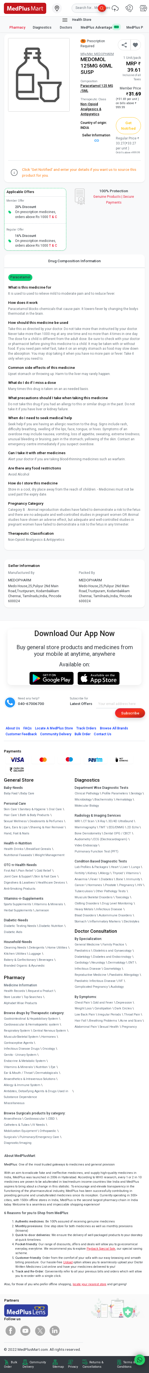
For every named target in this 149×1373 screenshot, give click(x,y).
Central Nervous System (49, 1030)
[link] (25, 8)
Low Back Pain (85, 1014)
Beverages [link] (46, 960)
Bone (119, 879)
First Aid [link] (9, 870)
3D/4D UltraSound (120, 821)
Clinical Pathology (87, 793)
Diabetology (82, 957)
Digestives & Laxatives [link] (19, 882)
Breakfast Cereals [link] (38, 849)
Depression (124, 1002)
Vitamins (132, 873)
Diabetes (107, 879)
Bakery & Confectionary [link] (20, 960)
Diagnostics (42, 27)
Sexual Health (109, 1027)
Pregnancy (126, 885)
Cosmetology (112, 969)
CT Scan (88, 821)
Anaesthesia (12, 1119)
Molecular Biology (87, 805)
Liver (124, 867)
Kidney (92, 873)
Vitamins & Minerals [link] (48, 904)
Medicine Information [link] (20, 985)
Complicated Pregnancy (91, 987)
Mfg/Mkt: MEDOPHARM (97, 54)
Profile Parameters (115, 793)
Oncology (48, 1049)
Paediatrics (82, 950)
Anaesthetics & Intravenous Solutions (29, 1079)
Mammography (85, 827)
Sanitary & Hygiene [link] (33, 809)
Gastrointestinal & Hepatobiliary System (31, 1019)
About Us (13, 728)
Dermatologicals (46, 1073)
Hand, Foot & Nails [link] (16, 833)
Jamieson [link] (42, 910)
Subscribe (130, 713)
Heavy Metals (84, 909)
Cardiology (82, 962)
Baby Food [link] (11, 793)
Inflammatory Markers (105, 921)
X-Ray (101, 821)
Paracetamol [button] (20, 277)
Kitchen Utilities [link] (15, 954)
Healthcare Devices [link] (51, 882)
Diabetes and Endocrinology (112, 957)
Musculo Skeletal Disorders (94, 897)
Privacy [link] (73, 1367)
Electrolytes (131, 921)
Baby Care (27, 793)
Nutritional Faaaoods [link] (18, 855)
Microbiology (83, 799)
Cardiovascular (34, 1119)
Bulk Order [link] (10, 1365)
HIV (139, 885)
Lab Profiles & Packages (91, 867)
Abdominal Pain (86, 1027)
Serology (136, 793)
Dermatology (116, 962)
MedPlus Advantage (100, 27)
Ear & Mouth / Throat (18, 1073)
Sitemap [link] (58, 1367)
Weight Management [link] (49, 855)
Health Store (76, 20)
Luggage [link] (35, 954)
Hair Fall (80, 1020)
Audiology (117, 987)
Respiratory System (17, 1030)
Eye (53, 1067)
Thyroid (118, 873)
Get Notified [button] (128, 126)
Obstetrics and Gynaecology (112, 950)
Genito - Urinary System (20, 1055)
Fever (94, 879)
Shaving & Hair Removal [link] (46, 827)
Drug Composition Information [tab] (74, 261)
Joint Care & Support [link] (17, 876)
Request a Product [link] (40, 991)
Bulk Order (83, 734)
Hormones (48, 1037)
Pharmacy (17, 27)
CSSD (51, 1119)
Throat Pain (132, 1014)
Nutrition (42, 1067)
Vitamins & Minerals (18, 1067)
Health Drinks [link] (13, 849)
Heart (114, 867)
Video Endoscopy (86, 845)
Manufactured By (21, 573)
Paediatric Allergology (124, 975)
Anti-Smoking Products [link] (19, 889)
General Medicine (87, 944)
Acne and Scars (131, 1020)
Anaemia (81, 879)
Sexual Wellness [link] (15, 821)
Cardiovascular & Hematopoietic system (31, 1024)
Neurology (98, 962)
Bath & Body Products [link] (34, 815)
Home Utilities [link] (57, 947)
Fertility (80, 873)
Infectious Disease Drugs (22, 1049)
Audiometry (83, 839)
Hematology (124, 799)
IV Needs (38, 1125)
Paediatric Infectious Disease (95, 981)
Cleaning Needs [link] (15, 947)
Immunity (133, 879)
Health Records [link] (14, 991)
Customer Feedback (21, 734)
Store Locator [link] (12, 997)
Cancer (80, 885)
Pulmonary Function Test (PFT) (96, 851)
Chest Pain (82, 1002)
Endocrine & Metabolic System (25, 1061)
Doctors (66, 27)
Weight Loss (83, 1008)
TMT (102, 827)
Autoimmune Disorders (115, 915)
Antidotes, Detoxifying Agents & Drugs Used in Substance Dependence (36, 1094)
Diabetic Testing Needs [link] (20, 926)
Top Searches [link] (33, 997)
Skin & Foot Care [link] (45, 876)
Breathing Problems (103, 1020)
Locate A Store (54, 728)
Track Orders (86, 728)
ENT (131, 962)
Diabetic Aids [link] (13, 932)
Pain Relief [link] (25, 870)
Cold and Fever (103, 1002)
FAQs (27, 728)
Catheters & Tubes (17, 1125)
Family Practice (113, 944)
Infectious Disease (109, 909)
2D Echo (133, 827)
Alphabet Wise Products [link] (20, 1003)
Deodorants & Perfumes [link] (46, 821)
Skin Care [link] (10, 809)
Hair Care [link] (10, 815)
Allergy (104, 873)
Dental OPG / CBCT (117, 833)
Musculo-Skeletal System (21, 1037)
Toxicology (122, 897)
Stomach (81, 921)
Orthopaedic (48, 1131)
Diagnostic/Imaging (17, 1143)
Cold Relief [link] (43, 870)
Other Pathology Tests (111, 891)
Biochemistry (103, 799)
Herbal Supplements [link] (18, 910)
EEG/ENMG (116, 827)
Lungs (135, 867)
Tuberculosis (84, 891)
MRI (77, 821)
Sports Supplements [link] (17, 904)
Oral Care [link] (55, 809)
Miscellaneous (14, 1103)
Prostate (110, 885)
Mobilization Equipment (20, 1131)
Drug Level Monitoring (117, 903)
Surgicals (10, 1137)
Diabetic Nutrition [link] (51, 926)
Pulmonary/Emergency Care (39, 1137)
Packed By (87, 573)
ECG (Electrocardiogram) (110, 839)
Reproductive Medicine (90, 975)
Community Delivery (55, 734)
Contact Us (102, 734)
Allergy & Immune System (22, 1085)
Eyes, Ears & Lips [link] (16, 827)
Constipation (102, 1008)
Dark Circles (123, 1008)
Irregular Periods (109, 1014)
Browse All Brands (114, 728)
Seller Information (96, 137)
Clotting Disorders (87, 903)
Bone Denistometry (88, 833)
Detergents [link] (36, 947)
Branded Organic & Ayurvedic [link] (24, 965)
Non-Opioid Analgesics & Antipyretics (90, 109)
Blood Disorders (85, 915)
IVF (120, 981)
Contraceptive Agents (18, 1043)
